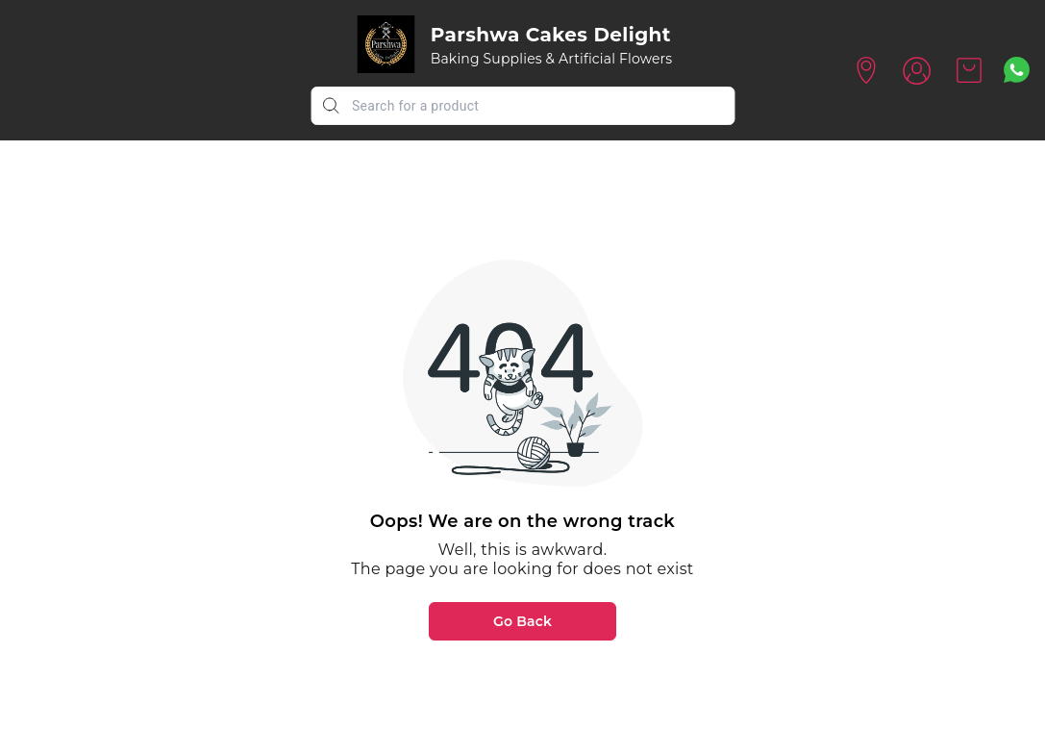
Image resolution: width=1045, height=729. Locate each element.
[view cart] (969, 70)
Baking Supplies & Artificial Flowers (552, 58)
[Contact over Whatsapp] (1017, 70)
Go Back (522, 621)
